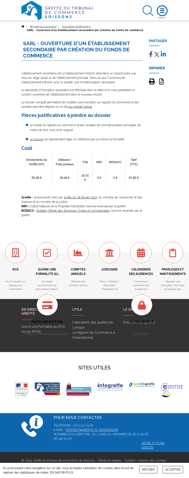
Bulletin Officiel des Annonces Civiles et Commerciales (73, 210)
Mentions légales (110, 460)
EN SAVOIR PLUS (61, 472)
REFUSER (148, 469)
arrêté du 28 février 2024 (80, 197)
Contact (130, 460)
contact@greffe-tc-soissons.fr (92, 430)
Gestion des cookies (152, 460)
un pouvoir (37, 139)
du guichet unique (80, 106)
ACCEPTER (172, 469)
